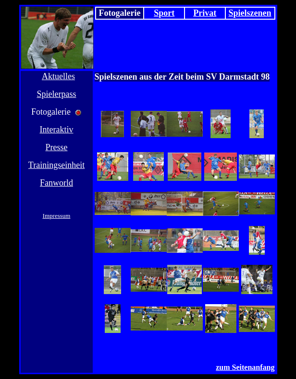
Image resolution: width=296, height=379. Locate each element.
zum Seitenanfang (245, 367)
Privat (204, 13)
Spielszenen (250, 13)
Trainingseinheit (56, 165)
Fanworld (56, 183)
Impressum (57, 215)
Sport (164, 13)
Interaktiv (57, 129)
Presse (57, 147)
